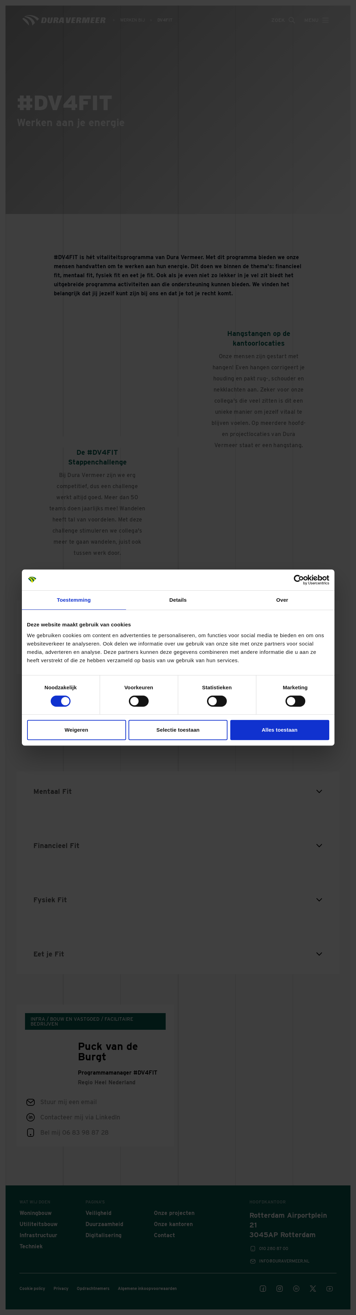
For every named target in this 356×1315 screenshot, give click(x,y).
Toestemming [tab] (74, 600)
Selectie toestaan (177, 730)
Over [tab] (282, 600)
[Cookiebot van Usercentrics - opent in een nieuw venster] (298, 580)
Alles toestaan (279, 730)
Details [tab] (178, 600)
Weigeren (76, 730)
